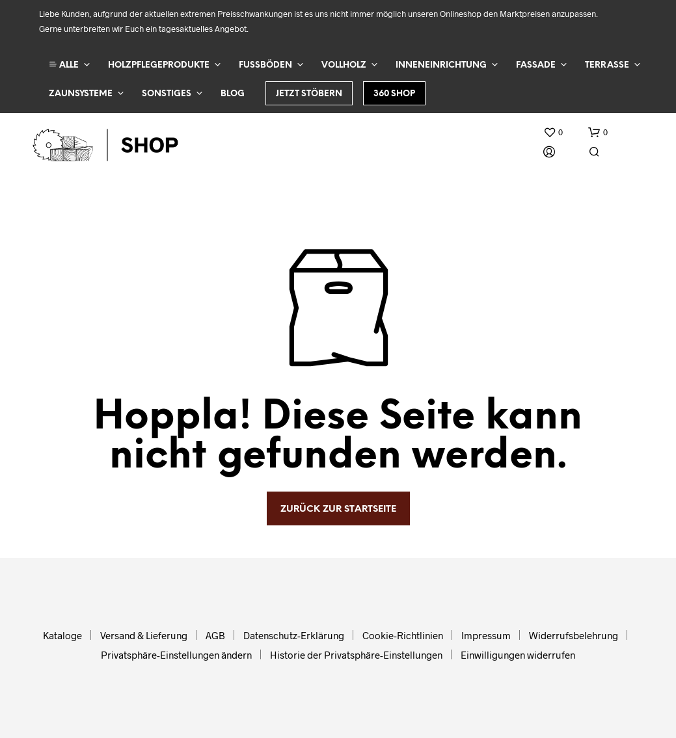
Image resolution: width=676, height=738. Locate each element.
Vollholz (343, 65)
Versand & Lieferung (143, 635)
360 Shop (394, 94)
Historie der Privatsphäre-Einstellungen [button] (356, 655)
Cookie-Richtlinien (402, 635)
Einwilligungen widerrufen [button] (518, 655)
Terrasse (607, 65)
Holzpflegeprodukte (159, 65)
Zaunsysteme (81, 94)
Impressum (486, 635)
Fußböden (265, 65)
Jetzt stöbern (309, 94)
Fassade (536, 65)
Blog (233, 94)
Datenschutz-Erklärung (293, 635)
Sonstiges (166, 94)
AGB (215, 635)
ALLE (64, 65)
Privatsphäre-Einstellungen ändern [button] (176, 655)
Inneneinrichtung (441, 65)
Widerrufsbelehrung (573, 635)
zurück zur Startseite (338, 509)
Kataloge (62, 635)
